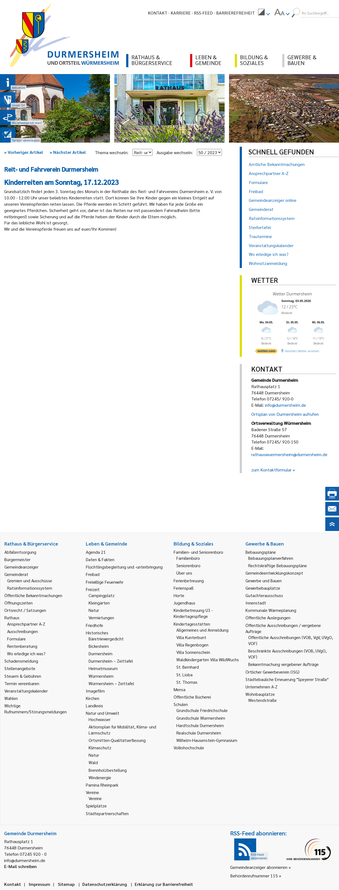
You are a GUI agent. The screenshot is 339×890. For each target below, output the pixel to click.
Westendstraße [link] (262, 700)
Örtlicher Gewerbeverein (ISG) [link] (272, 672)
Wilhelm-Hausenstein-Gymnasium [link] (206, 740)
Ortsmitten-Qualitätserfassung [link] (117, 740)
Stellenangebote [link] (19, 668)
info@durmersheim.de (285, 405)
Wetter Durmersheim (292, 293)
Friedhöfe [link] (94, 625)
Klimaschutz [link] (100, 747)
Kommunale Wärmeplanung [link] (270, 610)
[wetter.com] (266, 352)
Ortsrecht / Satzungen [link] (25, 610)
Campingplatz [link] (102, 595)
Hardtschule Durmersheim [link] (200, 725)
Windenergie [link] (100, 777)
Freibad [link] (93, 574)
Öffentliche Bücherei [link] (192, 697)
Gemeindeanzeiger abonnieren (258, 867)
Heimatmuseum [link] (103, 668)
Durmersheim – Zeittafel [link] (111, 661)
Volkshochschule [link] (189, 747)
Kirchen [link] (92, 698)
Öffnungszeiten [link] (18, 603)
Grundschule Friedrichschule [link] (202, 710)
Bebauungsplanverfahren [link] (270, 558)
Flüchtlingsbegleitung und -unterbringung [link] (124, 567)
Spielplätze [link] (96, 806)
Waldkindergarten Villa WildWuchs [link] (207, 659)
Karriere (181, 13)
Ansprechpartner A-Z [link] (26, 624)
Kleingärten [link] (99, 603)
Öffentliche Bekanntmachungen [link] (33, 595)
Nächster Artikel (68, 152)
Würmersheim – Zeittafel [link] (111, 683)
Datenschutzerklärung (104, 884)
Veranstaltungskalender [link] (26, 691)
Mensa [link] (179, 689)
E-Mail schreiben (20, 866)
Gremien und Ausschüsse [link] (29, 580)
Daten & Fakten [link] (100, 559)
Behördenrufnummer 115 (254, 875)
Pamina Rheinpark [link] (102, 785)
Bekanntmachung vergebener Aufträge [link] (283, 664)
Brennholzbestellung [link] (108, 770)
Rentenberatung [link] (22, 646)
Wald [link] (93, 762)
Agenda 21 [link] (96, 552)
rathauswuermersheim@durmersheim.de (289, 454)
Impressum (39, 884)
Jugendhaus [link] (184, 603)
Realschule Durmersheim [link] (198, 733)
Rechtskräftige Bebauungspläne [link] (277, 565)
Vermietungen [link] (101, 617)
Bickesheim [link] (99, 646)
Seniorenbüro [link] (188, 565)
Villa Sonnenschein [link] (193, 652)
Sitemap (66, 884)
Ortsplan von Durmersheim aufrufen (285, 414)
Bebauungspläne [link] (260, 552)
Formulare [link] (16, 639)
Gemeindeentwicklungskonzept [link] (274, 573)
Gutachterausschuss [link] (264, 595)
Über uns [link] (184, 573)
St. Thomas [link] (186, 682)
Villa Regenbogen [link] (192, 645)
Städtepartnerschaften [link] (107, 813)
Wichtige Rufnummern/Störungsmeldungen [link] (35, 708)
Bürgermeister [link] (17, 559)
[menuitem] (264, 13)
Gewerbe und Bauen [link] (263, 580)
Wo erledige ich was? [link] (26, 653)
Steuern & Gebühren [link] (22, 676)
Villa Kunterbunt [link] (191, 637)
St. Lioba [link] (184, 674)
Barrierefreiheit (235, 13)
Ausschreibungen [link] (22, 631)
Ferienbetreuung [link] (189, 580)
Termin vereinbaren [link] (21, 683)
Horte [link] (179, 595)
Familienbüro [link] (188, 558)
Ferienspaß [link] (184, 588)
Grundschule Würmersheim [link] (200, 718)
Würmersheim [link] (101, 676)
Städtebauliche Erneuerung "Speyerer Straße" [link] (287, 679)
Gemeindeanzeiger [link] (21, 567)
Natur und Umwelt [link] (102, 713)
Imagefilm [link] (95, 691)
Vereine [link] (95, 798)
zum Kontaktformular (271, 470)
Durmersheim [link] (100, 653)
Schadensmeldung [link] (21, 661)
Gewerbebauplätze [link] (262, 588)
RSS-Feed (203, 13)
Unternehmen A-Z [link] (261, 687)
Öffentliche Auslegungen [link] (267, 617)
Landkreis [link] (94, 705)
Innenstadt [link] (255, 603)
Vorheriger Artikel (23, 152)
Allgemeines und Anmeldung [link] (202, 630)
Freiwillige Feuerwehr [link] (104, 582)
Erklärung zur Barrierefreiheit (164, 884)
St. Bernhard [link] (187, 667)
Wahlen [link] (11, 698)
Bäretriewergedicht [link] (106, 639)
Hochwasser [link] (100, 719)
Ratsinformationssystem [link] (29, 588)
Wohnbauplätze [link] (260, 694)
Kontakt (157, 13)
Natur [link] (94, 610)
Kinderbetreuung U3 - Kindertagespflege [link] (193, 613)
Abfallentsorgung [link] (20, 552)
